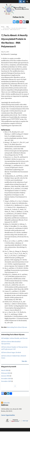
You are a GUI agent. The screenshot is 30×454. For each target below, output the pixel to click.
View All (24, 361)
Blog (7, 26)
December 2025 (6, 378)
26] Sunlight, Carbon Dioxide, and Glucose (14, 338)
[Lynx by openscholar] (8, 421)
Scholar (15, 420)
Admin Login (25, 420)
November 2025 (6, 381)
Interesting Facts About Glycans (17, 327)
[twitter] (27, 21)
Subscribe (6, 403)
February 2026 (5, 373)
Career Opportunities (8, 415)
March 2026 (4, 370)
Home (2, 26)
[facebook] (24, 21)
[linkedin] (17, 21)
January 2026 (5, 376)
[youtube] (20, 21)
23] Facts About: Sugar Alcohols (11, 352)
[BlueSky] (14, 21)
